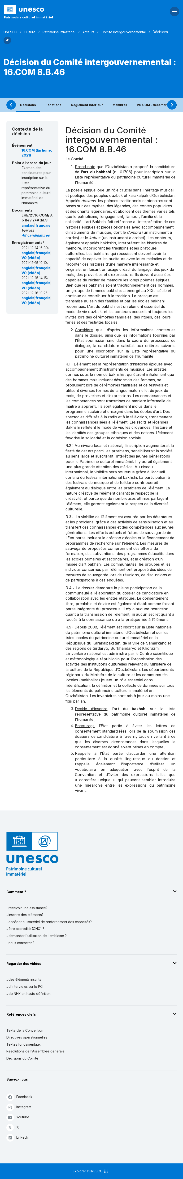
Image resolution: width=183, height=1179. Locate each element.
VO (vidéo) (31, 258)
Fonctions (53, 105)
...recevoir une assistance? (27, 908)
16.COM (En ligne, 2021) (37, 152)
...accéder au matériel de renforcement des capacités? (49, 922)
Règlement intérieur (87, 105)
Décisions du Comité (22, 1058)
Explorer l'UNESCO (90, 1171)
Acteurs (88, 32)
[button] (7, 42)
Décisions (28, 105)
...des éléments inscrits (23, 979)
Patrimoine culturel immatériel (28, 17)
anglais (28, 225)
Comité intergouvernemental (123, 32)
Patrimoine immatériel (59, 32)
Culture (29, 32)
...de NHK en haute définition (28, 994)
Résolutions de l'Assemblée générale (35, 1051)
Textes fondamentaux (23, 1044)
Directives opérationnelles (26, 1037)
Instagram (18, 1107)
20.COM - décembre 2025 (157, 105)
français (42, 225)
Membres (120, 105)
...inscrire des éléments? (25, 915)
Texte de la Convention (24, 1030)
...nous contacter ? (20, 943)
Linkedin (17, 1137)
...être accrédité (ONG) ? (25, 929)
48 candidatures (36, 235)
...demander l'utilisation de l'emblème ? (36, 936)
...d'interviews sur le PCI (24, 986)
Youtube (17, 1117)
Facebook (19, 1097)
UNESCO (10, 32)
